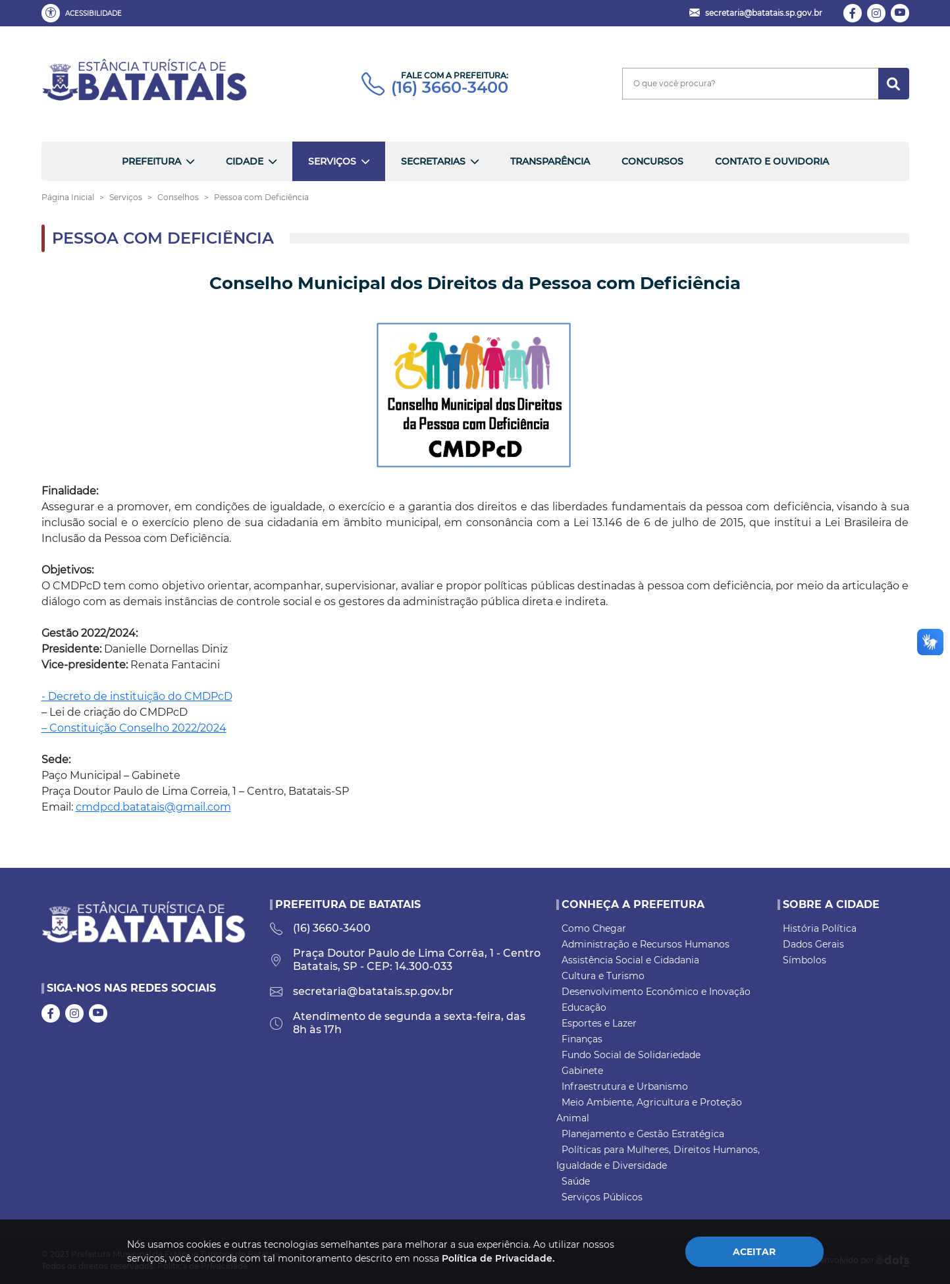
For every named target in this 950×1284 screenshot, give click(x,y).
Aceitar (754, 1252)
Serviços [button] (332, 161)
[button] (84, 13)
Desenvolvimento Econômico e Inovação (656, 992)
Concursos (652, 161)
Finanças (582, 1039)
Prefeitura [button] (151, 161)
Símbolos (804, 960)
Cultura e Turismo (603, 976)
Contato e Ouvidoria (772, 161)
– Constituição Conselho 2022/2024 (133, 728)
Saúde (576, 1181)
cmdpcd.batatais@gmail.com (153, 807)
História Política (820, 928)
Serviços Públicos (602, 1197)
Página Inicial (67, 197)
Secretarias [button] (433, 161)
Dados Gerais (813, 944)
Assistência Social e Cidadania (630, 960)
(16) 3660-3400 (434, 87)
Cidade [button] (244, 161)
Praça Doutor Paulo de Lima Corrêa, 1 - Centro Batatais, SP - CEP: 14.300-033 (405, 960)
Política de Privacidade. (498, 1258)
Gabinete (582, 1071)
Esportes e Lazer (599, 1023)
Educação (584, 1007)
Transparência (550, 161)
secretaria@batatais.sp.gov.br (362, 992)
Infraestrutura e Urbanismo (625, 1086)
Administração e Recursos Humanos (645, 944)
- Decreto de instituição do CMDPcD (136, 696)
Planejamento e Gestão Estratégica (643, 1134)
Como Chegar (594, 928)
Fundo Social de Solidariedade (631, 1055)
